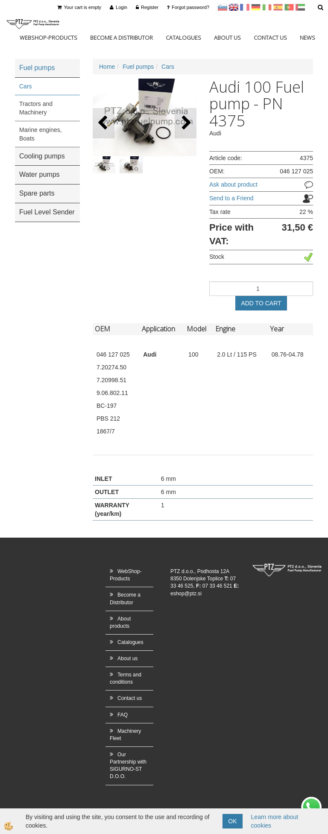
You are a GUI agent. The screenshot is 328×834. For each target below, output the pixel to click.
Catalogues (183, 37)
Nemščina (256, 7)
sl (222, 7)
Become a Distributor (121, 37)
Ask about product (233, 184)
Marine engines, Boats (40, 134)
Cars (25, 86)
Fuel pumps (138, 66)
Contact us (270, 37)
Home (107, 66)
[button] (185, 123)
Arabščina (300, 7)
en (233, 7)
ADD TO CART (261, 303)
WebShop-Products (48, 37)
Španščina (278, 7)
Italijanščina (267, 7)
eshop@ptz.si (186, 594)
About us (227, 37)
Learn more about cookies (275, 821)
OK (232, 821)
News (307, 37)
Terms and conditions (125, 678)
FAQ (122, 715)
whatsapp (311, 801)
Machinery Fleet (125, 734)
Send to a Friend (231, 198)
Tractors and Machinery (36, 108)
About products (120, 622)
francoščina (244, 7)
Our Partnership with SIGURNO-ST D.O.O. (128, 765)
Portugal (289, 7)
